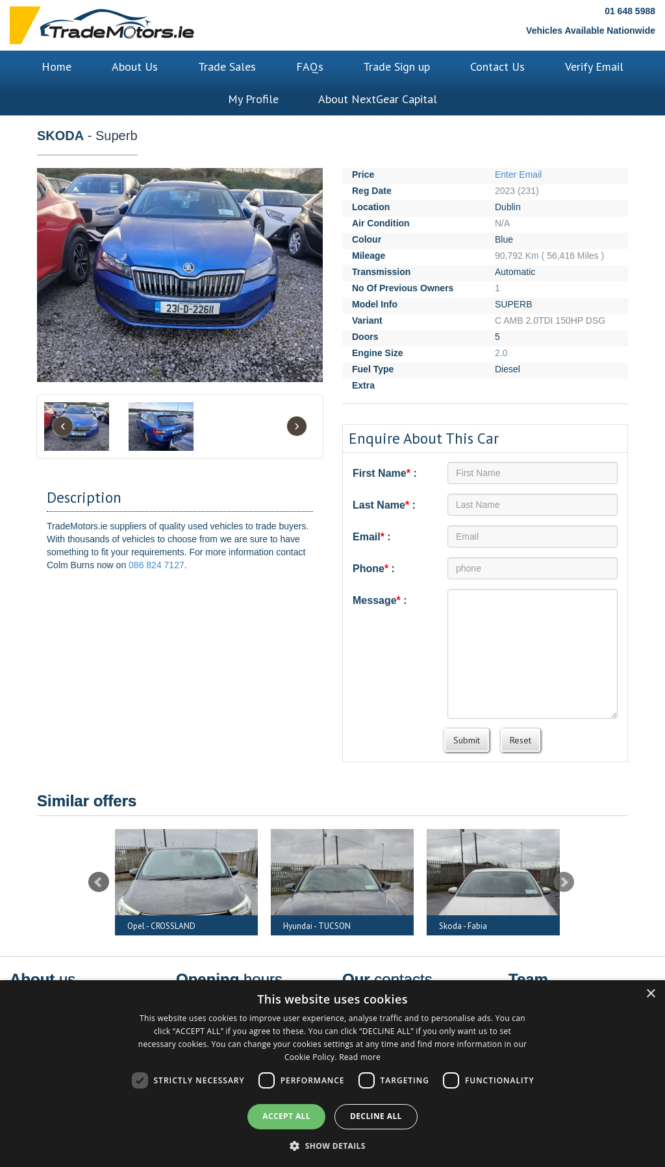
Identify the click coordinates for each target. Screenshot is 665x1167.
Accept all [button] (286, 1116)
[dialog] (332, 1073)
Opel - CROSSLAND (161, 926)
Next (563, 882)
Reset (520, 740)
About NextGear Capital (377, 98)
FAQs (309, 66)
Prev (98, 882)
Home (56, 66)
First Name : (385, 473)
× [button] (650, 994)
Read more (360, 1057)
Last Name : (384, 505)
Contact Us (497, 66)
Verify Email (594, 66)
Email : (372, 536)
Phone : (374, 568)
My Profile (253, 98)
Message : (380, 600)
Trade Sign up (396, 66)
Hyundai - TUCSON (317, 926)
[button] (332, 1145)
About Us (135, 66)
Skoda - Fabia (463, 926)
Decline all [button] (376, 1116)
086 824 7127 (156, 565)
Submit (466, 740)
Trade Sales (227, 66)
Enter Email (518, 174)
